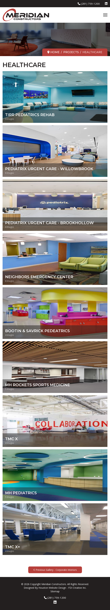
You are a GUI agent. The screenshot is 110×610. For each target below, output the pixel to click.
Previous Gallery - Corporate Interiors (55, 569)
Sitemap (55, 591)
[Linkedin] (106, 4)
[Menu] (105, 15)
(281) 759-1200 (90, 3)
